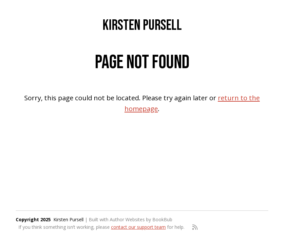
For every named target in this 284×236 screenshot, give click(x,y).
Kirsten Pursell (142, 25)
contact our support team (138, 227)
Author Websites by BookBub (141, 219)
